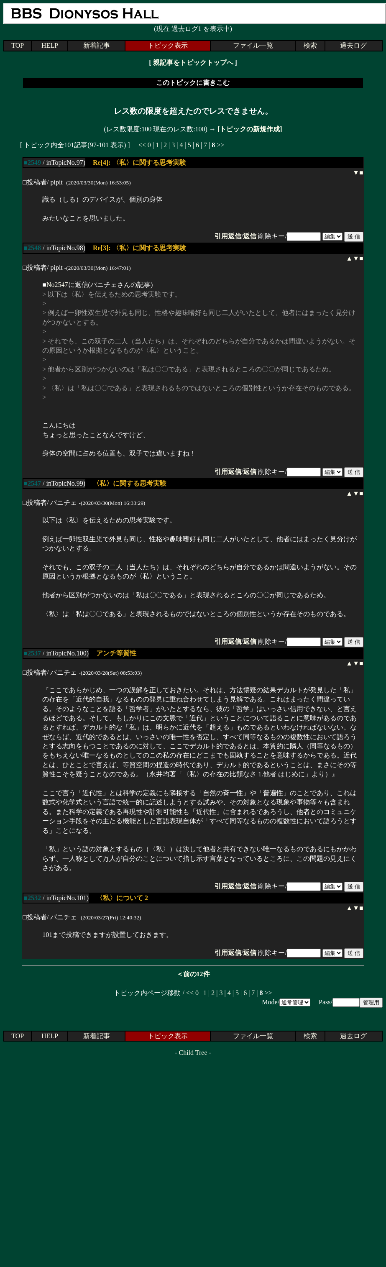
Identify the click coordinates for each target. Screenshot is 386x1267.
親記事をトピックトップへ (193, 62)
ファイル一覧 (253, 45)
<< (142, 144)
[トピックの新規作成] (249, 129)
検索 (310, 45)
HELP (49, 45)
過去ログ (353, 45)
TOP (17, 45)
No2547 (57, 284)
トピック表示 (168, 45)
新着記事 (96, 45)
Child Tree (193, 1052)
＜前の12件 (193, 974)
